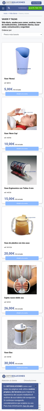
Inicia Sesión (36, 3)
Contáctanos (22, 8)
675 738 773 (35, 8)
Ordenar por (6, 30)
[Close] (35, 386)
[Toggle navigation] (3, 8)
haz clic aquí (28, 406)
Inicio (6, 13)
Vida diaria (13, 13)
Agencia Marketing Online (23, 409)
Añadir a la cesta (22, 94)
